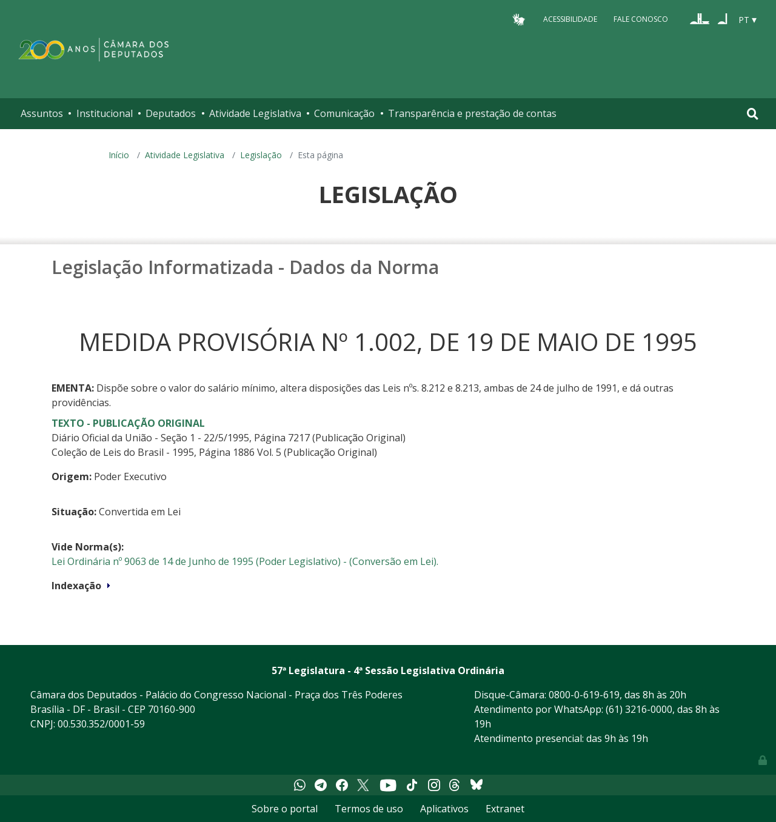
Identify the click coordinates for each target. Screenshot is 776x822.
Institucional (104, 113)
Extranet (505, 808)
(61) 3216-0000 (639, 709)
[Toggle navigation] (752, 113)
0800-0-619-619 (584, 694)
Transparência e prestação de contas (472, 113)
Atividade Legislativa (255, 113)
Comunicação (344, 113)
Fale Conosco (641, 19)
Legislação (261, 155)
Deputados (171, 113)
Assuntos (42, 113)
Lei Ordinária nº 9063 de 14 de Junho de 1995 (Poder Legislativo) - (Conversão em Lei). (245, 561)
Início (119, 155)
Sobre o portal (285, 808)
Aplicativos (444, 808)
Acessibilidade (570, 19)
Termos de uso (369, 808)
